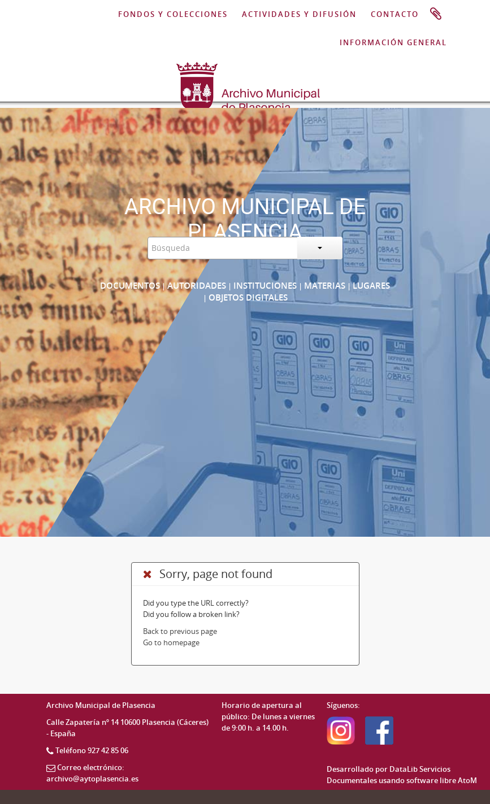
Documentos (130, 285)
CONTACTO (395, 14)
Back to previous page (180, 631)
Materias (324, 285)
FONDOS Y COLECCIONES (173, 14)
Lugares (371, 285)
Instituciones (265, 285)
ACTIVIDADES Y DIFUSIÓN (299, 14)
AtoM (467, 780)
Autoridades (196, 285)
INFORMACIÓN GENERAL (393, 42)
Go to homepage (171, 642)
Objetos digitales (248, 297)
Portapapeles (436, 14)
